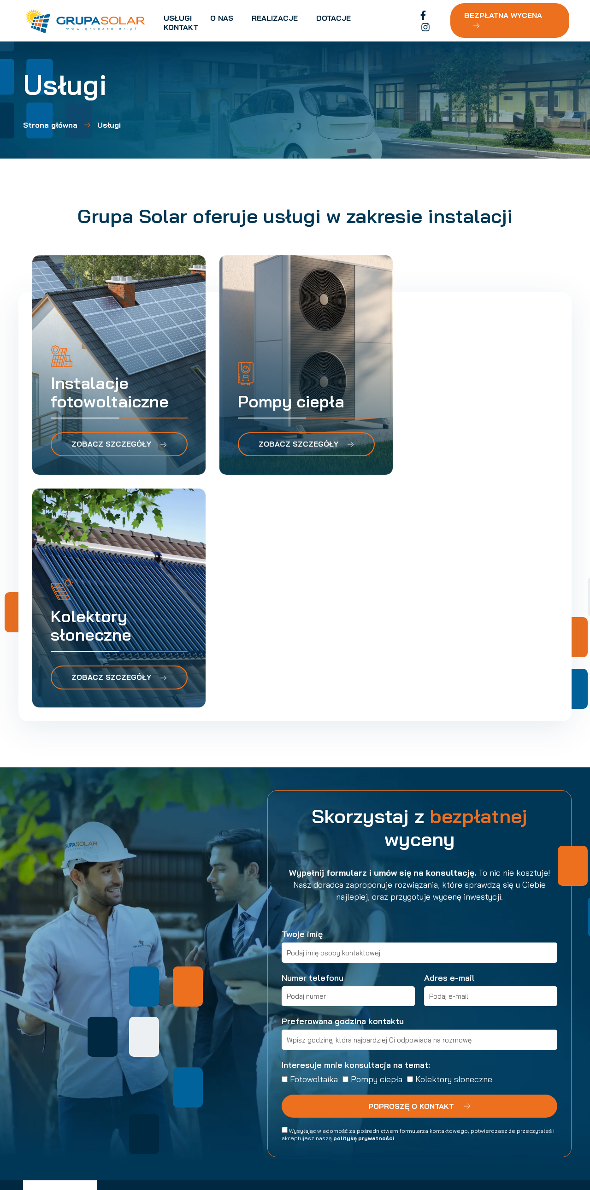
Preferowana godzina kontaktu (343, 790)
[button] (461, 1047)
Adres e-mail (449, 746)
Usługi (196, 1007)
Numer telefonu (312, 746)
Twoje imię (302, 703)
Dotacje (199, 1048)
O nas (196, 1020)
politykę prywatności (363, 906)
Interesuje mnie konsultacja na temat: (356, 833)
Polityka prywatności (146, 1148)
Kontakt (199, 1062)
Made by (503, 1153)
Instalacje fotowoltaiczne (311, 1007)
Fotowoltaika (314, 847)
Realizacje (203, 1034)
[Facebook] (420, 21)
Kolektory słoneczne (453, 847)
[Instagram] (434, 21)
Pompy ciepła (376, 847)
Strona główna (50, 125)
